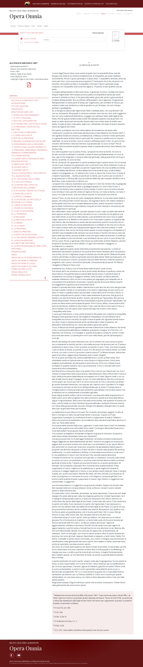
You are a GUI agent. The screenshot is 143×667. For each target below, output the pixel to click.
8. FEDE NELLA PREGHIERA (22, 138)
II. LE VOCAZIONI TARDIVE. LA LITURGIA (28, 190)
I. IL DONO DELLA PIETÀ (21, 193)
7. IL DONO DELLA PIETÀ (21, 135)
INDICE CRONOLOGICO (21, 275)
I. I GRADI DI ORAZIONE (21, 231)
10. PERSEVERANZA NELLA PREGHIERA (27, 144)
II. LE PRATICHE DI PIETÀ (21, 220)
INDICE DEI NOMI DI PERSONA (24, 260)
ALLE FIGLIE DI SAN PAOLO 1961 (24, 100)
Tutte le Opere (23, 26)
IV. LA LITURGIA (18, 226)
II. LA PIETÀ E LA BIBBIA (21, 196)
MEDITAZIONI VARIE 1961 (22, 112)
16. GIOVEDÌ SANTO (19, 167)
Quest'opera (29, 38)
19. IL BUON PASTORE (20, 176)
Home (13, 26)
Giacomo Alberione (41, 4)
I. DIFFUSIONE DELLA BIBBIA (23, 188)
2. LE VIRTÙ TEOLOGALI (21, 118)
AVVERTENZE (17, 109)
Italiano (103, 13)
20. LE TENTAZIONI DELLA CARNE (25, 179)
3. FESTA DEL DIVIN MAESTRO (24, 121)
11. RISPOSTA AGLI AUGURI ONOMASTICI (28, 147)
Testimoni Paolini (75, 4)
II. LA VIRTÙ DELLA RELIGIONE (24, 234)
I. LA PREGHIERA (18, 217)
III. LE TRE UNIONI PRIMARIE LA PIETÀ (27, 237)
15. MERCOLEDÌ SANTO (21, 164)
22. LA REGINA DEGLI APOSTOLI (24, 185)
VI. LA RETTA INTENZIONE (22, 211)
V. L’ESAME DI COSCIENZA (22, 208)
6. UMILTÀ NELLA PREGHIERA (23, 132)
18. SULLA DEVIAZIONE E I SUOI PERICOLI (28, 173)
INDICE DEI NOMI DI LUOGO (23, 263)
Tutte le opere (29, 42)
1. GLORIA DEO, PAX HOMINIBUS (25, 115)
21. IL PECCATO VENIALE (21, 182)
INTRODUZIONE (18, 103)
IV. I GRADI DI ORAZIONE (21, 205)
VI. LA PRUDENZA (18, 228)
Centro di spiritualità (94, 4)
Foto (33, 26)
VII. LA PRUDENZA (19, 214)
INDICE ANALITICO (19, 272)
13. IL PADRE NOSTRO (20, 155)
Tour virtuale (111, 4)
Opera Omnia (25, 16)
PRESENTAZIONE (18, 252)
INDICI (14, 254)
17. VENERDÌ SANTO (19, 170)
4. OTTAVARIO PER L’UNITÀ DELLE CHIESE (29, 124)
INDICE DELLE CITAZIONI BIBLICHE (26, 257)
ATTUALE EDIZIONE (19, 106)
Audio (39, 26)
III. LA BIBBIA (16, 223)
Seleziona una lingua (125, 10)
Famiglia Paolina (58, 4)
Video (46, 26)
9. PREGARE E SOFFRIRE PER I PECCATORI (28, 141)
